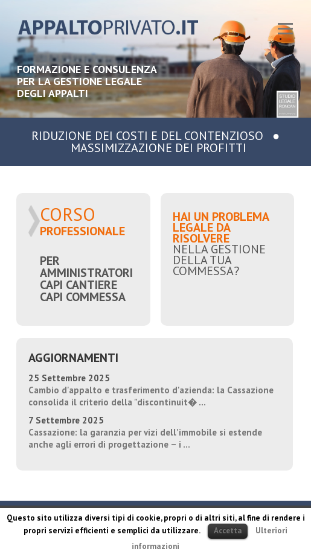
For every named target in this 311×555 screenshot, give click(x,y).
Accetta (228, 530)
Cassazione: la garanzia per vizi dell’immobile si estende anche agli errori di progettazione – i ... (145, 438)
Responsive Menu (286, 28)
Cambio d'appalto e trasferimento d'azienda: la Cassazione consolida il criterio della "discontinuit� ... (151, 396)
